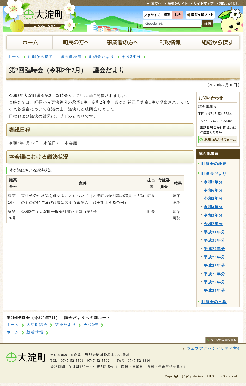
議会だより (65, 325)
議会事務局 (71, 57)
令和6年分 (213, 190)
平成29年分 (214, 249)
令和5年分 (213, 198)
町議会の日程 (214, 302)
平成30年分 (214, 240)
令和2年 (91, 325)
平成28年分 (214, 257)
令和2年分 (131, 57)
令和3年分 (213, 215)
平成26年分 (214, 274)
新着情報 (34, 332)
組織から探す (40, 57)
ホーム (14, 57)
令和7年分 (213, 182)
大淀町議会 (37, 325)
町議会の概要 (214, 164)
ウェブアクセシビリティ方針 (213, 348)
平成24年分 (214, 290)
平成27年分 (214, 265)
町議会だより (101, 57)
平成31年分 (214, 232)
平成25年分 (214, 282)
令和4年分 (213, 207)
